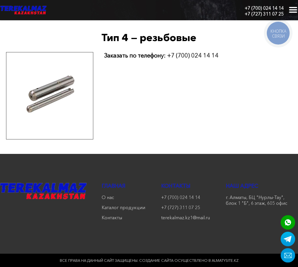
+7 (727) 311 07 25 (264, 14)
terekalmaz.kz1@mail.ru (185, 217)
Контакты (112, 217)
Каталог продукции (123, 207)
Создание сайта (156, 260)
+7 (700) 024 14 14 (264, 8)
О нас (108, 197)
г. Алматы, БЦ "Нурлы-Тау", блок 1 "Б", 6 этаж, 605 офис (256, 200)
